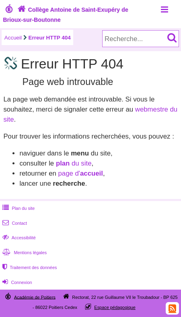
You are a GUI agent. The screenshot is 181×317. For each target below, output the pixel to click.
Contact (14, 223)
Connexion (16, 282)
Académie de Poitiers (35, 296)
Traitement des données (29, 267)
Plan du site (18, 208)
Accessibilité (18, 237)
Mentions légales (24, 252)
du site (74, 163)
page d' (80, 173)
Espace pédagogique (115, 307)
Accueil (13, 38)
